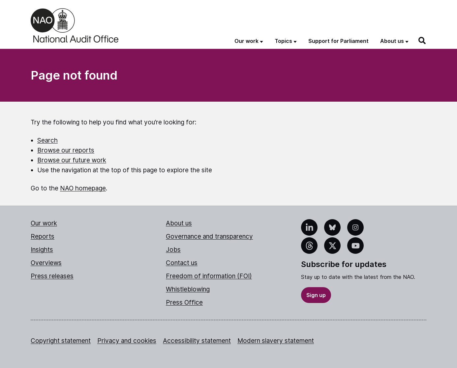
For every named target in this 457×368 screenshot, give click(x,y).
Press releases (52, 276)
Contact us (182, 263)
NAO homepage (83, 188)
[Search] (422, 41)
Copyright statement (61, 341)
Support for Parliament (338, 41)
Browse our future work (71, 160)
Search (47, 140)
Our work (44, 223)
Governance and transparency (209, 236)
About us (179, 223)
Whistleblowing (188, 289)
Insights (42, 249)
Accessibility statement (197, 341)
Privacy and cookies (126, 341)
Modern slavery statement (275, 341)
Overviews (46, 263)
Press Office (184, 302)
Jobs (173, 249)
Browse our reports (65, 150)
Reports (42, 236)
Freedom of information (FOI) (209, 276)
